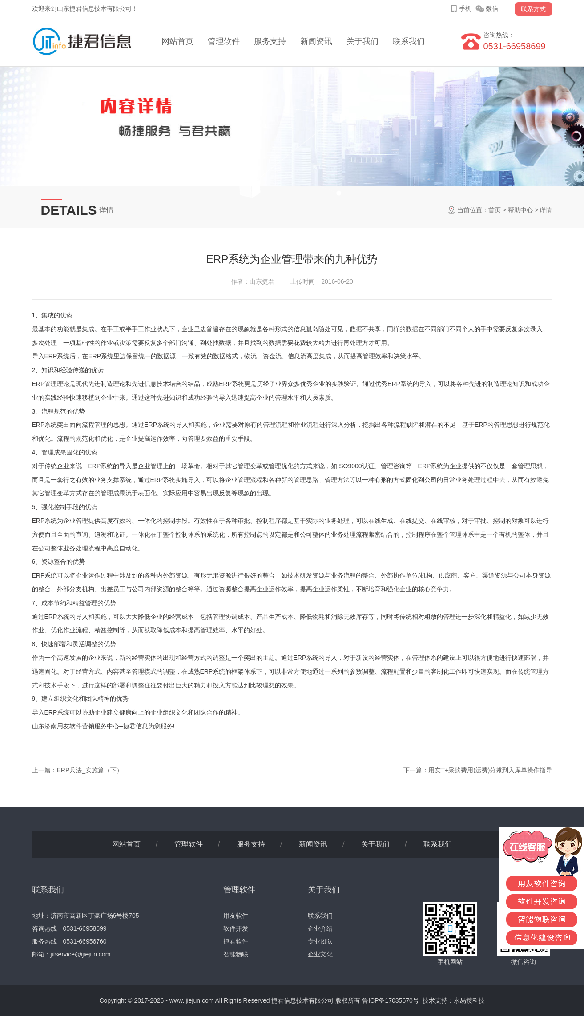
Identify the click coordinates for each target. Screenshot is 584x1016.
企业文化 (320, 954)
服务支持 (270, 41)
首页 (494, 209)
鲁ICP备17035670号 (390, 1000)
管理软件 (224, 41)
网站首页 (177, 41)
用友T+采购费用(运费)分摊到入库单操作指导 (490, 770)
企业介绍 (320, 928)
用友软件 (235, 915)
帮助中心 (520, 209)
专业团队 (320, 941)
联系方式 (533, 8)
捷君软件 (235, 941)
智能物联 (235, 954)
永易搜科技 (469, 1000)
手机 (465, 8)
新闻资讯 (316, 41)
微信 (492, 8)
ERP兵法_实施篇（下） (90, 770)
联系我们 (409, 41)
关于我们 (362, 41)
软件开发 (235, 928)
